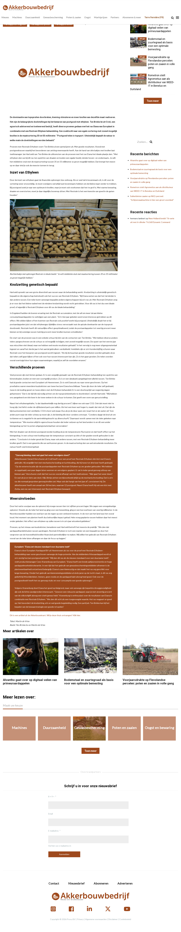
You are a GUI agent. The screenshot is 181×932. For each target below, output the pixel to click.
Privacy (80, 919)
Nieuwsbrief (76, 883)
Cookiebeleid (125, 919)
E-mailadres (53, 830)
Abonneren (101, 883)
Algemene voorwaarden (96, 919)
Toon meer (153, 100)
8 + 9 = (51, 796)
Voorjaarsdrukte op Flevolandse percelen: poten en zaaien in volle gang (148, 681)
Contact (54, 883)
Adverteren (124, 883)
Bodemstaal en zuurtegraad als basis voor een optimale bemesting (89, 681)
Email (50, 813)
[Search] (172, 18)
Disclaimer (113, 919)
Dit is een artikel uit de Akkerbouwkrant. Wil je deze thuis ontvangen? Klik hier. (45, 615)
